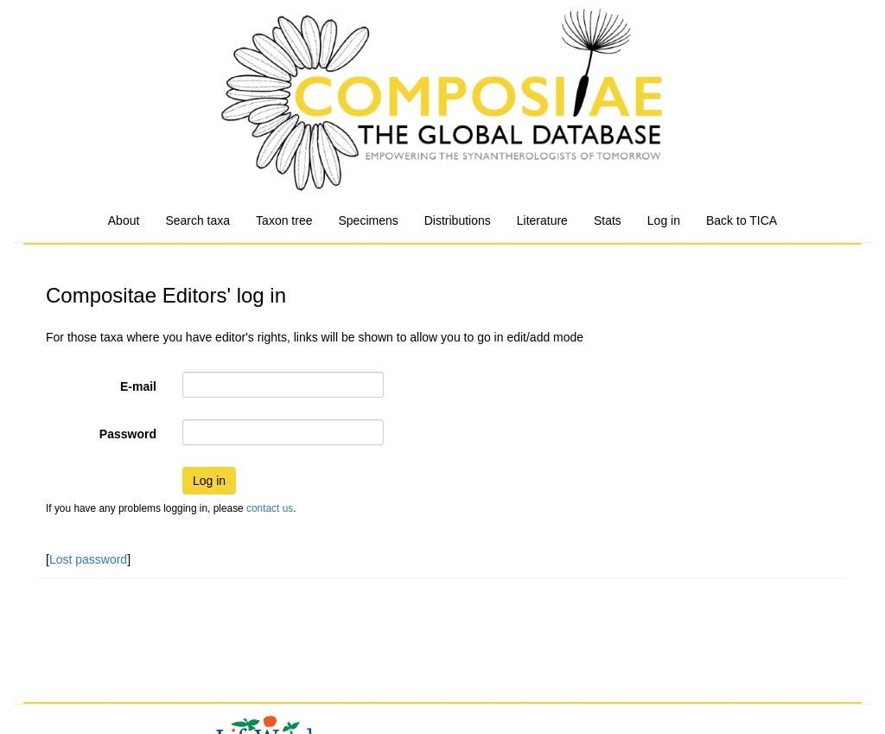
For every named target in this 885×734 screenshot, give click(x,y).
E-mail (138, 386)
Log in (663, 220)
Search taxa (197, 220)
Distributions (457, 220)
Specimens (368, 220)
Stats (607, 220)
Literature (542, 220)
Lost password (88, 559)
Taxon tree (284, 220)
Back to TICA (741, 220)
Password (127, 434)
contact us (269, 508)
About (124, 220)
